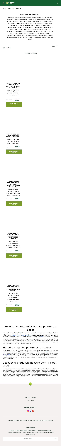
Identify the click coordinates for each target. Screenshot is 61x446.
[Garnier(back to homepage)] (9, 3)
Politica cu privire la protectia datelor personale (39, 430)
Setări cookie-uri (30, 434)
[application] (30, 439)
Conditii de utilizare (21, 430)
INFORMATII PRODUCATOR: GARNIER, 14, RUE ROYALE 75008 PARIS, (30, 420)
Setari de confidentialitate (14, 432)
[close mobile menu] (3, 3)
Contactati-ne (30, 400)
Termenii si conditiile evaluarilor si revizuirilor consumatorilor (38, 432)
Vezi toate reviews (17, 99)
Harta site (12, 430)
